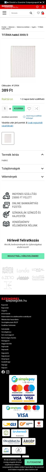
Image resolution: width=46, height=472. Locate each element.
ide (36, 469)
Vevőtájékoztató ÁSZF (9, 322)
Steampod (5, 359)
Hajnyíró (4, 368)
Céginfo (4, 311)
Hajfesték (5, 347)
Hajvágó (4, 365)
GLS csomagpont (7, 335)
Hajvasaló (5, 349)
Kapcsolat (5, 308)
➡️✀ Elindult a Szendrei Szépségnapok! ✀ (23, 2)
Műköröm (12, 27)
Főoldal (4, 27)
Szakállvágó (5, 362)
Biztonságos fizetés (8, 338)
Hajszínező (5, 356)
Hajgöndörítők (6, 344)
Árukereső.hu (20, 436)
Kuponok (4, 305)
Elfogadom (34, 462)
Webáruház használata (10, 319)
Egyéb (34, 27)
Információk (5, 314)
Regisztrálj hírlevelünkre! (23, 256)
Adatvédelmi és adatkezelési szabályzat (16, 317)
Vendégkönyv (6, 332)
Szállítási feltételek (8, 325)
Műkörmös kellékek (23, 27)
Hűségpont (5, 341)
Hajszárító (5, 353)
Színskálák (5, 329)
